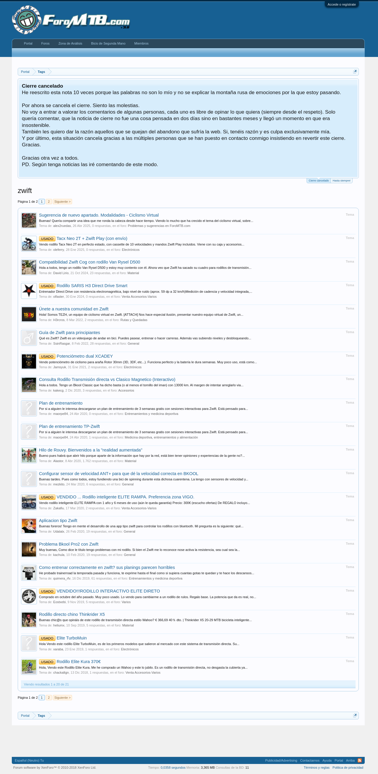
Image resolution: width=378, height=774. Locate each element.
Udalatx (58, 531)
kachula (58, 555)
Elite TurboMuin (63, 638)
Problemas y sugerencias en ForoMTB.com (159, 226)
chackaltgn (61, 672)
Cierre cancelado (319, 180)
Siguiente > (62, 201)
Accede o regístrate (342, 4)
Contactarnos (309, 760)
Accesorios (126, 390)
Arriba (350, 760)
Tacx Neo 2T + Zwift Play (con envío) (83, 238)
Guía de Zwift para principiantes (69, 332)
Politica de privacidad (348, 767)
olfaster (58, 296)
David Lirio (61, 273)
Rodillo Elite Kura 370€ (70, 661)
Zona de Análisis (70, 43)
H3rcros (59, 320)
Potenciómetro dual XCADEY (76, 356)
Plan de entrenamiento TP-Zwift (69, 426)
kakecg (58, 390)
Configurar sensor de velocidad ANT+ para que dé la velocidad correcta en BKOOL (118, 473)
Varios (126, 602)
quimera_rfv (61, 578)
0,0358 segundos (173, 767)
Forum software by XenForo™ (54, 767)
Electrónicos (131, 249)
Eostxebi (59, 602)
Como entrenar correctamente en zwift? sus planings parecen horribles (107, 567)
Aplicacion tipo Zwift (58, 520)
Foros (45, 43)
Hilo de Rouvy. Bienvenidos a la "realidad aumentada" (90, 450)
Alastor (58, 461)
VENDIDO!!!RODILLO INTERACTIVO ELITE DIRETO (99, 591)
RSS (360, 760)
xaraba (58, 649)
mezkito (58, 484)
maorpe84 (60, 413)
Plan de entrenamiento (60, 403)
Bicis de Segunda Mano (108, 43)
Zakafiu (58, 508)
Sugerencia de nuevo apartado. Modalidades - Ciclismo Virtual (99, 215)
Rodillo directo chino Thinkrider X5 (72, 614)
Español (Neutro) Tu (29, 760)
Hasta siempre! (342, 180)
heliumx (58, 625)
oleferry (58, 249)
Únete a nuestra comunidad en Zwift (73, 309)
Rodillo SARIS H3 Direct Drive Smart (83, 285)
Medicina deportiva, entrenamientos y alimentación (161, 437)
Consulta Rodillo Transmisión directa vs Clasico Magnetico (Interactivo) (107, 379)
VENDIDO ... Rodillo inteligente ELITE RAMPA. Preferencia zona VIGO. (116, 497)
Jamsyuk (59, 367)
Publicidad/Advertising (281, 760)
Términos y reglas (317, 767)
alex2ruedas (62, 226)
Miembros (141, 43)
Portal (28, 43)
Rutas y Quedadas (133, 320)
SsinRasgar (61, 343)
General (133, 343)
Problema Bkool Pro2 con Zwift (68, 544)
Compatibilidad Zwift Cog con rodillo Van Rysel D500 (89, 262)
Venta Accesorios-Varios (139, 296)
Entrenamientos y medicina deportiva (151, 413)
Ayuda (327, 760)
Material (133, 273)
